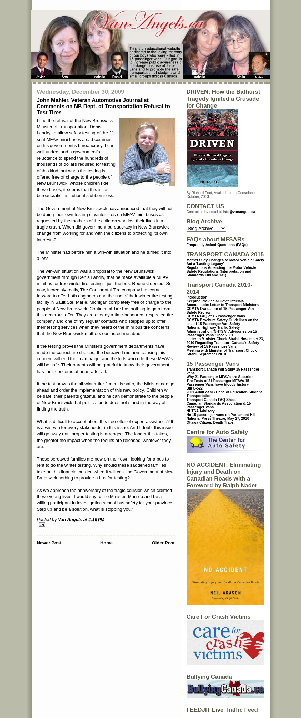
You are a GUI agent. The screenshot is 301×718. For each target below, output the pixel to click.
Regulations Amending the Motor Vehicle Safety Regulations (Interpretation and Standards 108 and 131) (221, 271)
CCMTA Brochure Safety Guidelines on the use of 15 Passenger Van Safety (223, 322)
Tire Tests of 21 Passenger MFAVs (215, 381)
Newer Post (49, 542)
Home (106, 542)
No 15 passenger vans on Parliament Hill (221, 415)
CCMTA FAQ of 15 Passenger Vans (216, 316)
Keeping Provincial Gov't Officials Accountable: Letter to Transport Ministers (223, 303)
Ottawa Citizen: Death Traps (210, 422)
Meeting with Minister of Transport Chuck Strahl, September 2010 (222, 352)
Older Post (163, 542)
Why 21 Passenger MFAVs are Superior (220, 377)
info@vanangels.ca (239, 212)
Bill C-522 (195, 388)
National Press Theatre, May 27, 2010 (218, 419)
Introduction (197, 297)
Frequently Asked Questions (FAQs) (217, 245)
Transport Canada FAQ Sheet (211, 400)
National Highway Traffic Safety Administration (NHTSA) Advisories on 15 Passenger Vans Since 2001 (222, 331)
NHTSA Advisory (201, 411)
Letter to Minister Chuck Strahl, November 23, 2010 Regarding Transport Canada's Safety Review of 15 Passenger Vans (225, 342)
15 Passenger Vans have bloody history (218, 382)
